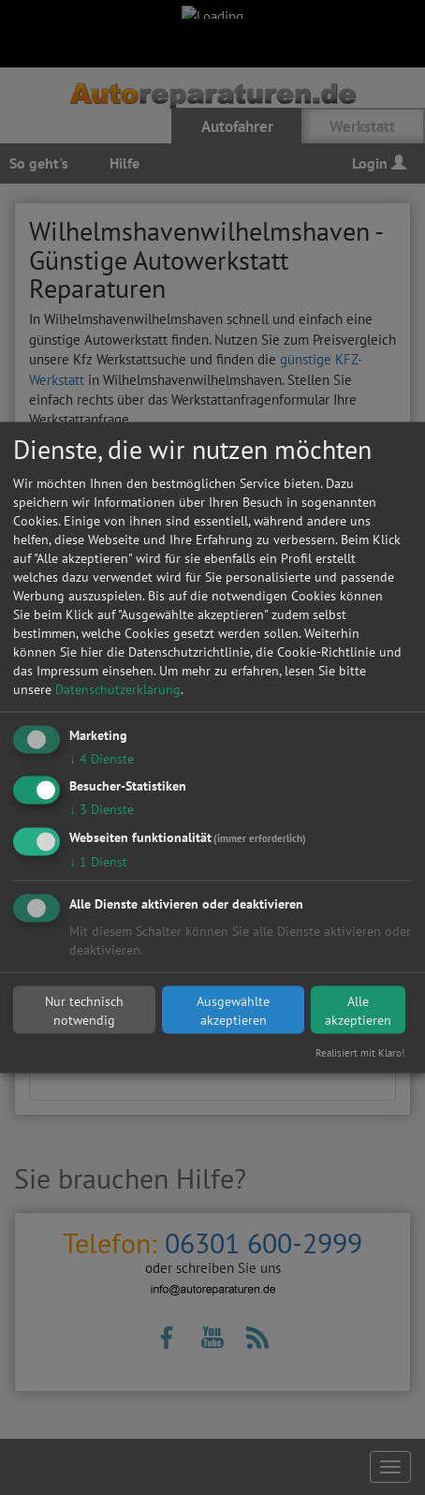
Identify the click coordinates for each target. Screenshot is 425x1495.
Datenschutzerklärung (118, 688)
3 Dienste (101, 809)
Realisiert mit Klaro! (359, 1052)
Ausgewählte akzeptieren (233, 1010)
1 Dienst (98, 861)
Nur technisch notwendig (84, 1010)
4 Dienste (101, 757)
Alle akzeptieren (358, 1010)
